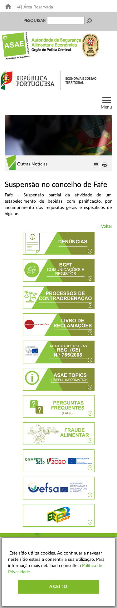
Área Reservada (35, 7)
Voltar (106, 226)
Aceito (58, 587)
